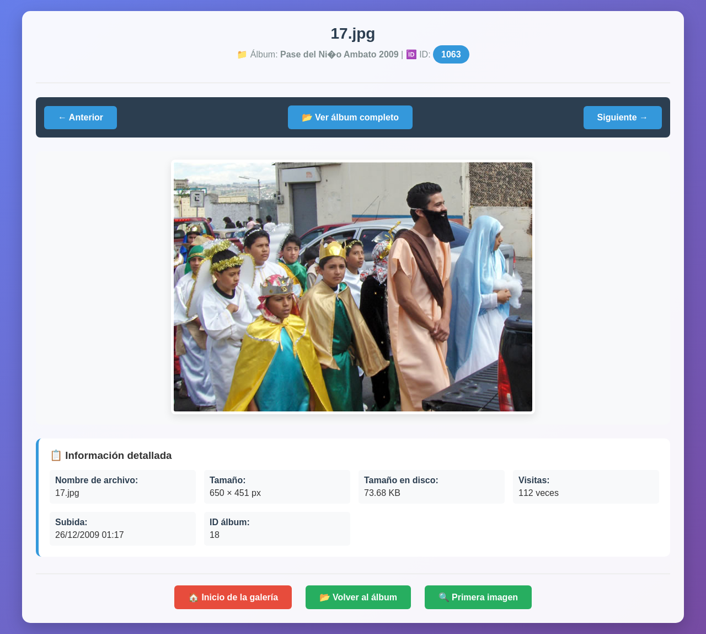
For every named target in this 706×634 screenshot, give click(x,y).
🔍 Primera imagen (478, 597)
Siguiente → (622, 117)
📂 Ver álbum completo (350, 117)
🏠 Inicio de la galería (233, 597)
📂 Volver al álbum (358, 597)
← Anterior (80, 117)
